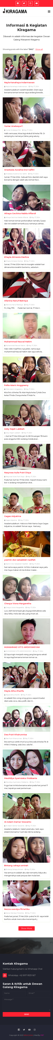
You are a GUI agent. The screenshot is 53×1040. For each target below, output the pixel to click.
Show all (39, 49)
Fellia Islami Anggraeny (16, 385)
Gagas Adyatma (12, 516)
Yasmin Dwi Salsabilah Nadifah (17, 564)
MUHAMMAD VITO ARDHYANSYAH (22, 647)
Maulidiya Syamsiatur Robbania (20, 778)
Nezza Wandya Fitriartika (15, 913)
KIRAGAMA (28, 1035)
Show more (26, 928)
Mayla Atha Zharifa (14, 691)
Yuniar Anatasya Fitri (13, 130)
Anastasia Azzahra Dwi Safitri (19, 169)
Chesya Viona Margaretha (17, 603)
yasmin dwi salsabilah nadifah (20, 560)
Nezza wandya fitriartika (17, 909)
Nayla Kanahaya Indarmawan (19, 82)
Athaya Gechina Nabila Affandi (20, 213)
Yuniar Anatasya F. (13, 126)
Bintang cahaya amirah (16, 865)
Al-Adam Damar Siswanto (17, 822)
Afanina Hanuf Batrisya (16, 300)
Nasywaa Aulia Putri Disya (17, 472)
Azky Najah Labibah (14, 429)
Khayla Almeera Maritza (16, 257)
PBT (42, 1035)
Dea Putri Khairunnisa (15, 734)
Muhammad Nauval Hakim (18, 341)
